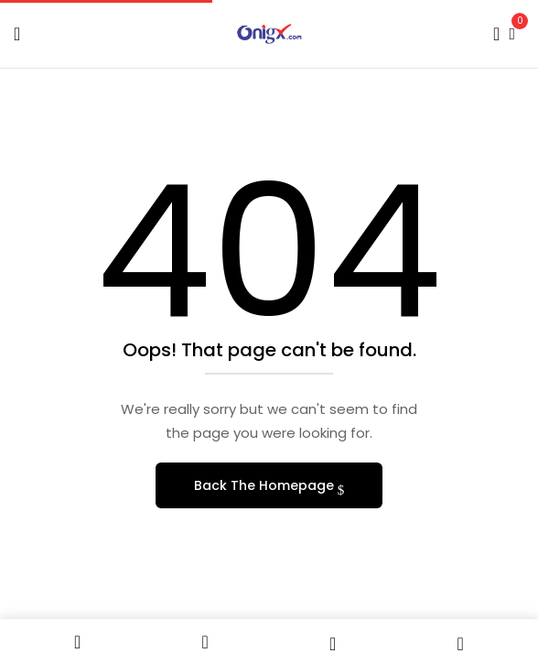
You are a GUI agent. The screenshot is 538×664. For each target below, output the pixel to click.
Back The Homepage (266, 485)
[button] (512, 31)
